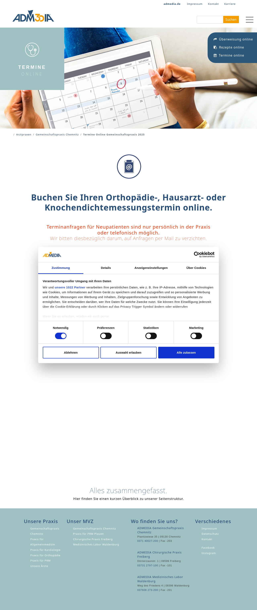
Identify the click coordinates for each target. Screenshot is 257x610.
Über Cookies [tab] (196, 267)
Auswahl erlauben (128, 352)
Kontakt (213, 4)
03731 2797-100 (147, 565)
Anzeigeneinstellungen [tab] (151, 267)
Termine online (229, 59)
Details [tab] (106, 267)
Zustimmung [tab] (61, 267)
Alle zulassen (186, 352)
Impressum (195, 4)
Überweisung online (233, 43)
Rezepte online (229, 51)
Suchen (231, 19)
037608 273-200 (147, 590)
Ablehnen (71, 352)
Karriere (230, 4)
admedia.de (172, 4)
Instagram (209, 553)
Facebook (208, 547)
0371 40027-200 (147, 541)
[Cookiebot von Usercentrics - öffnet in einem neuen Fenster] (196, 255)
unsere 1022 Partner (70, 287)
